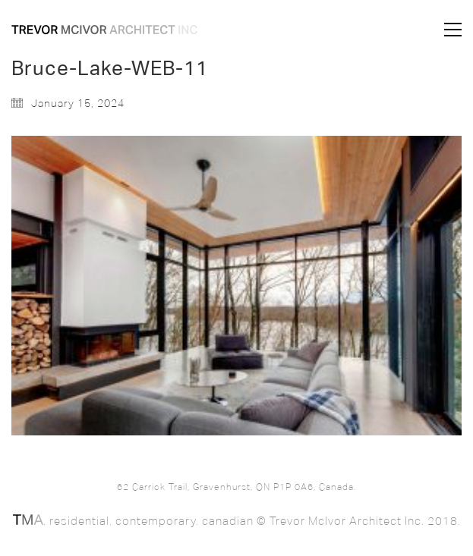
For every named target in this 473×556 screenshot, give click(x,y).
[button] (453, 29)
